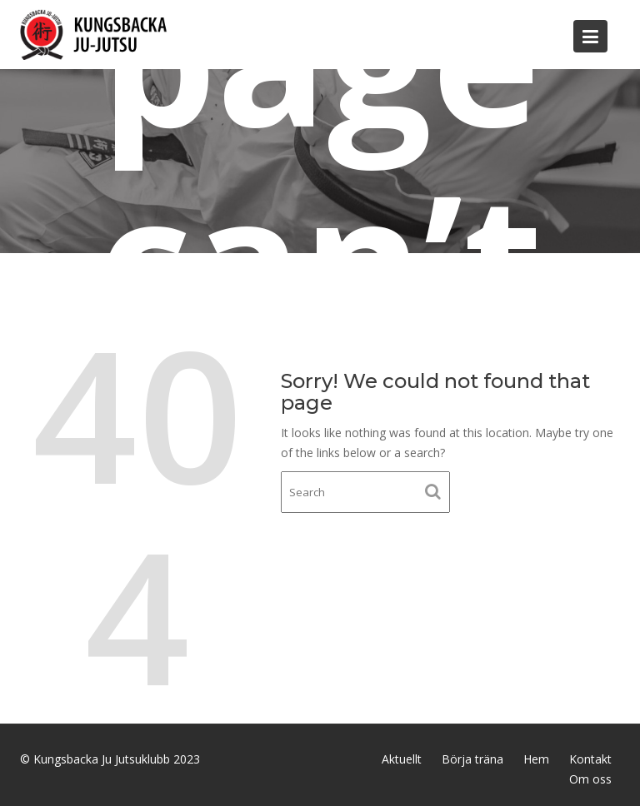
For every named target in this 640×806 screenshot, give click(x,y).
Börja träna (472, 759)
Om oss (590, 779)
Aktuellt (402, 759)
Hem (536, 759)
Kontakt (590, 759)
